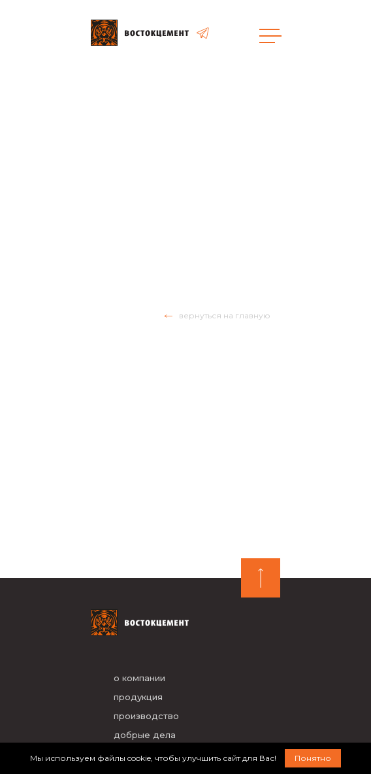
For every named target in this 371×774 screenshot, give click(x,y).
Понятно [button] (313, 758)
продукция (138, 697)
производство (146, 716)
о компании (139, 678)
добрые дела (145, 735)
